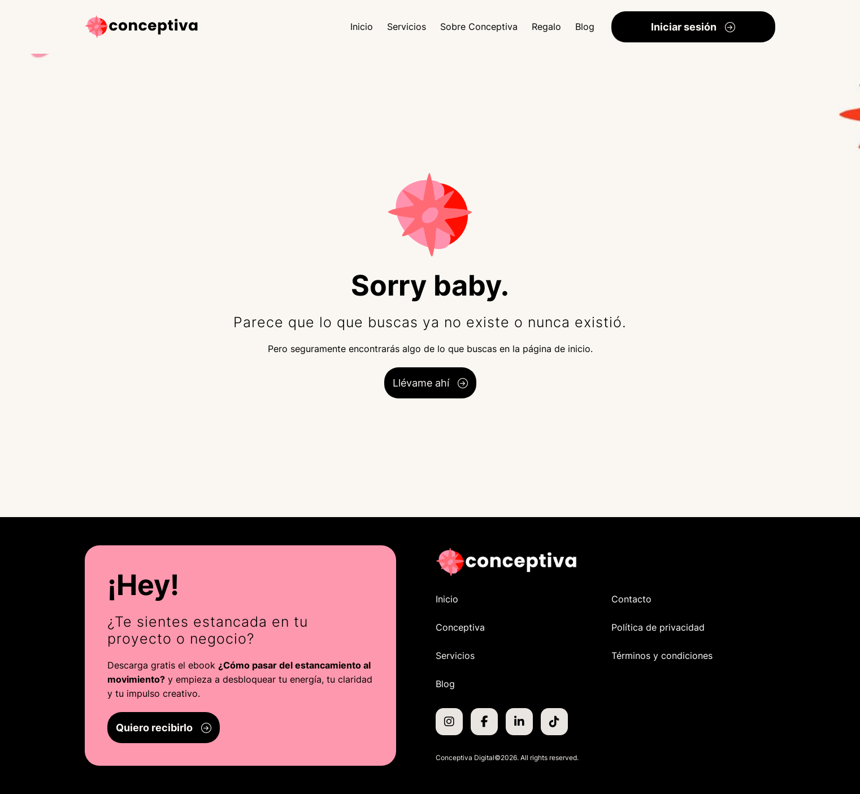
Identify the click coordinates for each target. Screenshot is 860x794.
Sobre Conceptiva (479, 26)
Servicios (406, 26)
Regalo (546, 26)
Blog (584, 26)
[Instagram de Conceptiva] (449, 721)
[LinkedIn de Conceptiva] (519, 721)
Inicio (361, 26)
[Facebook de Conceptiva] (484, 721)
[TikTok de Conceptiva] (554, 721)
